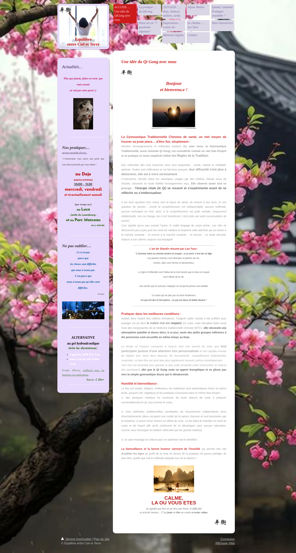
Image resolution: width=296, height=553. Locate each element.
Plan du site (101, 539)
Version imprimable (76, 539)
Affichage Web (225, 543)
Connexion (227, 539)
